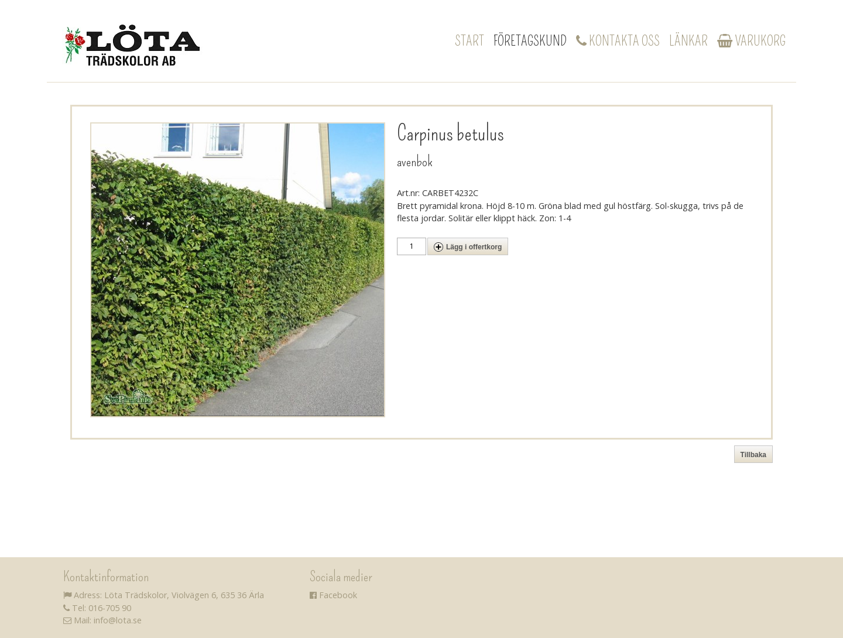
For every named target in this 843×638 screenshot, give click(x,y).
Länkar (688, 41)
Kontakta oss (618, 41)
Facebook (333, 595)
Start (469, 41)
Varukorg (751, 41)
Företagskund (530, 41)
